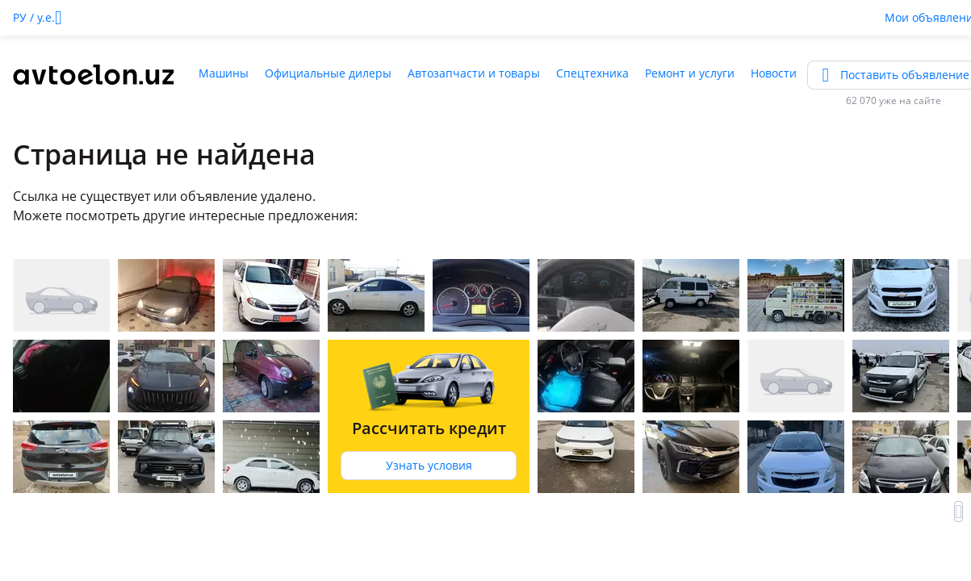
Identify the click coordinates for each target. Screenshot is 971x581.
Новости (774, 73)
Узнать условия (429, 465)
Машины (224, 73)
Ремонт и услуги (690, 73)
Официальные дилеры (328, 73)
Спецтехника (592, 73)
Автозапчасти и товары (474, 73)
